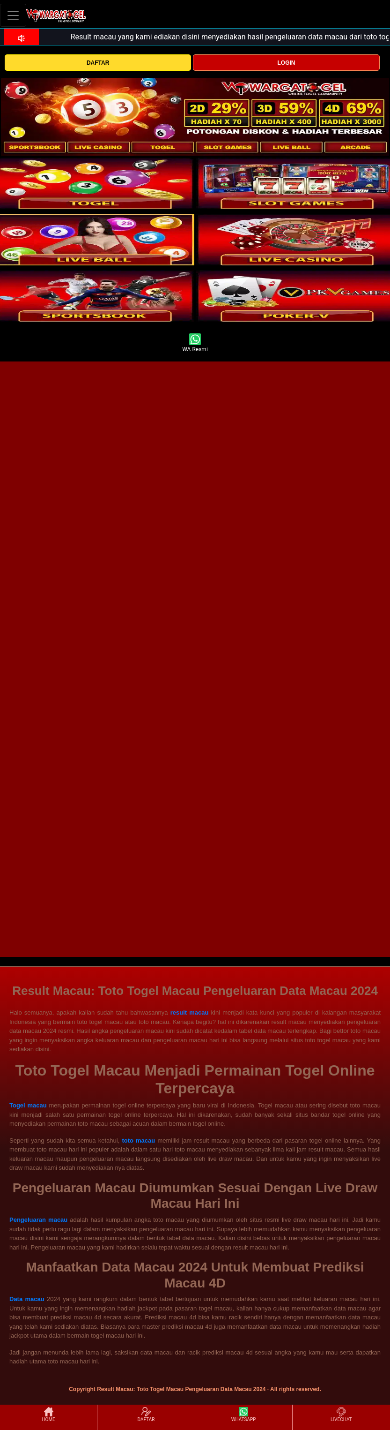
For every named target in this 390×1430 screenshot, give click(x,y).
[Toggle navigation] (13, 15)
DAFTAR (98, 63)
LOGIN (286, 63)
